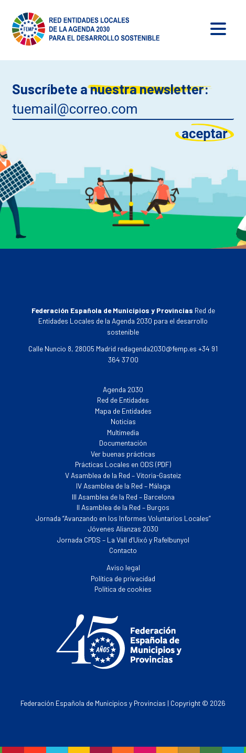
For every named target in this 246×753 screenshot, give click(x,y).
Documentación (123, 442)
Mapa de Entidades (123, 410)
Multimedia (123, 432)
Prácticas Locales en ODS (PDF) (123, 464)
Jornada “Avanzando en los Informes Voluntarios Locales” (123, 518)
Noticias (123, 421)
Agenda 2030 (123, 389)
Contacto (123, 550)
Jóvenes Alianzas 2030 (123, 528)
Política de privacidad (123, 578)
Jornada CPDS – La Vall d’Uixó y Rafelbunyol (123, 539)
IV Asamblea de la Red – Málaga (123, 485)
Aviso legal (123, 567)
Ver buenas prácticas (123, 453)
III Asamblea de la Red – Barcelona (123, 496)
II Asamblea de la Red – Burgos (123, 507)
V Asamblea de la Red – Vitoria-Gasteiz (123, 475)
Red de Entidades (123, 399)
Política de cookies (123, 588)
